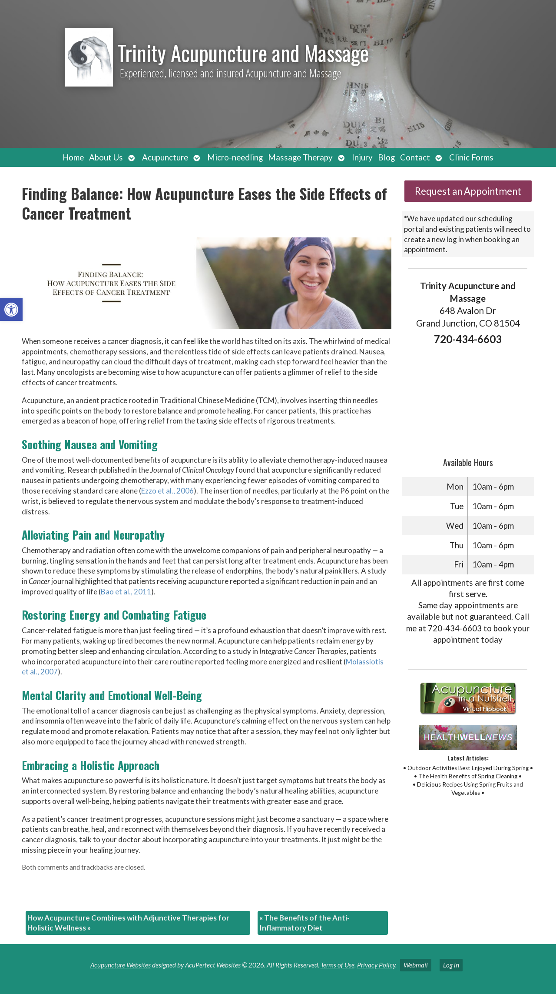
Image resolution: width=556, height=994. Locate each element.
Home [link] (73, 157)
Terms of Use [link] (337, 965)
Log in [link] (451, 965)
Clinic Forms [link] (471, 157)
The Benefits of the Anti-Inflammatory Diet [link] (304, 923)
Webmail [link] (416, 965)
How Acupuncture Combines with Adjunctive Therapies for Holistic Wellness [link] (128, 923)
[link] (11, 309)
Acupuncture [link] (165, 157)
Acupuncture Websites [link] (120, 965)
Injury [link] (362, 157)
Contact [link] (415, 157)
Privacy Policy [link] (376, 965)
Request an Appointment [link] (468, 191)
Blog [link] (386, 157)
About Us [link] (106, 157)
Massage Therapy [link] (300, 157)
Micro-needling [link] (235, 157)
